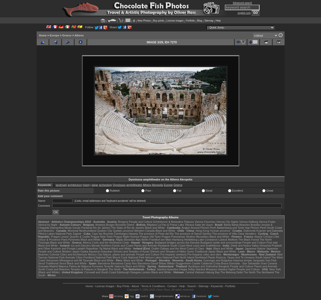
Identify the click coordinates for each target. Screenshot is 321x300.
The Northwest (265, 272)
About (135, 286)
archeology (105, 184)
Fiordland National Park (97, 257)
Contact (172, 286)
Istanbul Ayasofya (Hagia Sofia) (176, 269)
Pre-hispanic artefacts (173, 254)
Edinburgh (123, 272)
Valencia (120, 266)
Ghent (130, 224)
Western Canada (144, 230)
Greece (66, 35)
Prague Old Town (150, 236)
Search (191, 286)
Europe (54, 35)
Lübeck (222, 239)
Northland (201, 257)
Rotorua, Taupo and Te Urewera (235, 257)
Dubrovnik (249, 230)
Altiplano (152, 224)
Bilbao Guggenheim (179, 263)
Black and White (155, 227)
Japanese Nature (255, 248)
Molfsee (233, 239)
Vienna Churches (205, 221)
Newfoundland (87, 230)
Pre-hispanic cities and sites (204, 254)
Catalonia (206, 263)
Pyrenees (74, 239)
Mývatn (95, 245)
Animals (70, 257)
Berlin (145, 239)
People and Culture (140, 221)
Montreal (73, 230)
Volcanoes (52, 260)
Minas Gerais (72, 227)
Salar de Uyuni (204, 224)
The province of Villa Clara (228, 233)
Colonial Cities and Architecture (68, 254)
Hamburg (177, 239)
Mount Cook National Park (128, 257)
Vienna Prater (267, 221)
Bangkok (224, 266)
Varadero (250, 233)
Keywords (217, 286)
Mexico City (95, 254)
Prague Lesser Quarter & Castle (70, 236)
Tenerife (109, 266)
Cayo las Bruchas (102, 233)
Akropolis (157, 184)
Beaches (43, 254)
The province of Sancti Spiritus (193, 233)
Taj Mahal (105, 248)
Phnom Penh (258, 227)
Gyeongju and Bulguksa (217, 260)
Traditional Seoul (56, 263)
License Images (105, 286)
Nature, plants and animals (119, 254)
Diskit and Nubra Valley (245, 245)
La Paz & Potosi (167, 224)
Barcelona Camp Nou (124, 263)
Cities (79, 257)
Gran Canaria (269, 263)
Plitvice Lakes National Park (55, 233)
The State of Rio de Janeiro (127, 227)
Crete (125, 242)
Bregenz (123, 221)
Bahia (227, 224)
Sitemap (208, 20)
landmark (61, 184)
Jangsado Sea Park (265, 260)
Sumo (190, 251)
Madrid (53, 266)
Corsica (267, 236)
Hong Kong (202, 230)
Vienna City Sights (227, 221)
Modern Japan (71, 251)
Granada (43, 266)
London (145, 272)
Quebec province (123, 230)
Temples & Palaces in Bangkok (89, 269)
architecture (75, 184)
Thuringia (44, 242)
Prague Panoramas (173, 236)
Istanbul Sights (227, 269)
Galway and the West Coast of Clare (182, 248)
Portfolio (190, 20)
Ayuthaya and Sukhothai (203, 266)
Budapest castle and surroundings (220, 242)
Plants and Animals (145, 245)
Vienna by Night (47, 224)
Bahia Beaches (241, 224)
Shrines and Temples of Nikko (168, 251)
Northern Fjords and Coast (117, 245)
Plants (211, 257)
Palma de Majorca (80, 266)
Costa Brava (220, 263)
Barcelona (104, 263)
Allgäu (119, 239)
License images (174, 20)
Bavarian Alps (132, 239)
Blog (199, 20)
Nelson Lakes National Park (162, 257)
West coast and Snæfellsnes (203, 245)
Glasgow (135, 272)
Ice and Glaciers (80, 245)
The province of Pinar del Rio (156, 233)
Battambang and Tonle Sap (233, 227)
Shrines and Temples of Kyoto (131, 251)
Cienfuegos (121, 233)
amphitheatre (134, 184)
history (86, 184)
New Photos (144, 20)
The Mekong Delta (231, 272)
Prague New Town (102, 236)
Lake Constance (208, 239)
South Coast (177, 245)
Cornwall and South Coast (100, 272)
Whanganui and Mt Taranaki (76, 260)
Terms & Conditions (153, 286)
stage (94, 184)
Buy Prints (123, 286)
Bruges (110, 224)
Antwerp (100, 224)
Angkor (185, 227)
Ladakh (80, 248)
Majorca (63, 266)
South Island (262, 257)
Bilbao (163, 263)
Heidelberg (190, 239)
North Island (187, 257)
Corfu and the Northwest (106, 242)
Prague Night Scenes (126, 236)
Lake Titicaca (186, 224)
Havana (133, 233)
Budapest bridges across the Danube (177, 242)
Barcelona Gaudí (148, 263)
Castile (196, 263)
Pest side (272, 242)
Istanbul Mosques (206, 269)
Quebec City (104, 230)
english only (244, 13)
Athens (79, 35)
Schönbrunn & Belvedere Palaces (173, 221)
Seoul (41, 263)
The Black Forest (248, 239)
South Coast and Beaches (54, 269)
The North (266, 239)
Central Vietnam (195, 272)
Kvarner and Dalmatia (269, 230)
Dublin (155, 248)
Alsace (258, 236)
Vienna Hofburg (248, 221)
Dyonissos (119, 184)
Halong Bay (212, 272)
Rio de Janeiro (101, 227)
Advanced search (242, 2)
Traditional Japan (205, 251)
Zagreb (77, 233)
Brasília (255, 224)
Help (218, 20)
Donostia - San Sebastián (244, 263)
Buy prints (158, 20)
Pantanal (86, 227)
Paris (64, 239)
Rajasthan (92, 248)
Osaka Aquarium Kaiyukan (96, 251)
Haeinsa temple (242, 260)
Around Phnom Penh (203, 227)
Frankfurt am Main (160, 239)
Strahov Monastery (197, 236)
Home (43, 35)
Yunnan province (220, 230)
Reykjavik (164, 245)
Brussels (121, 224)
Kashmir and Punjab (63, 248)
